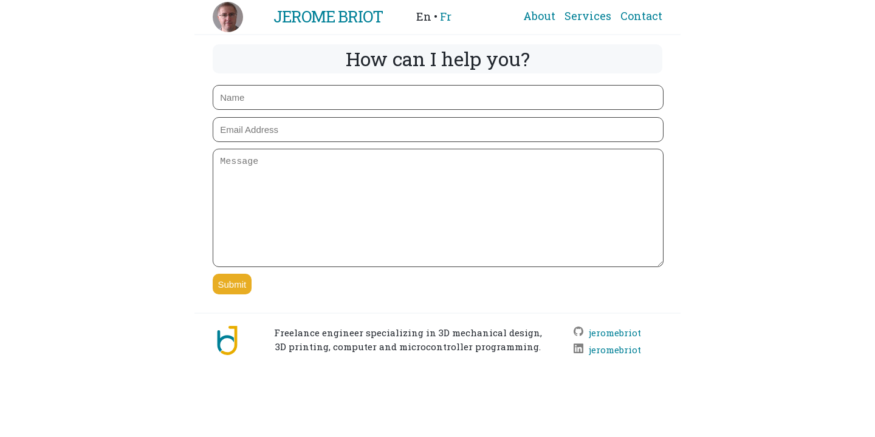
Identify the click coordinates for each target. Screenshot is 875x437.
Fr (445, 16)
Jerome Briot (328, 16)
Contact (641, 15)
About (539, 15)
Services (587, 15)
